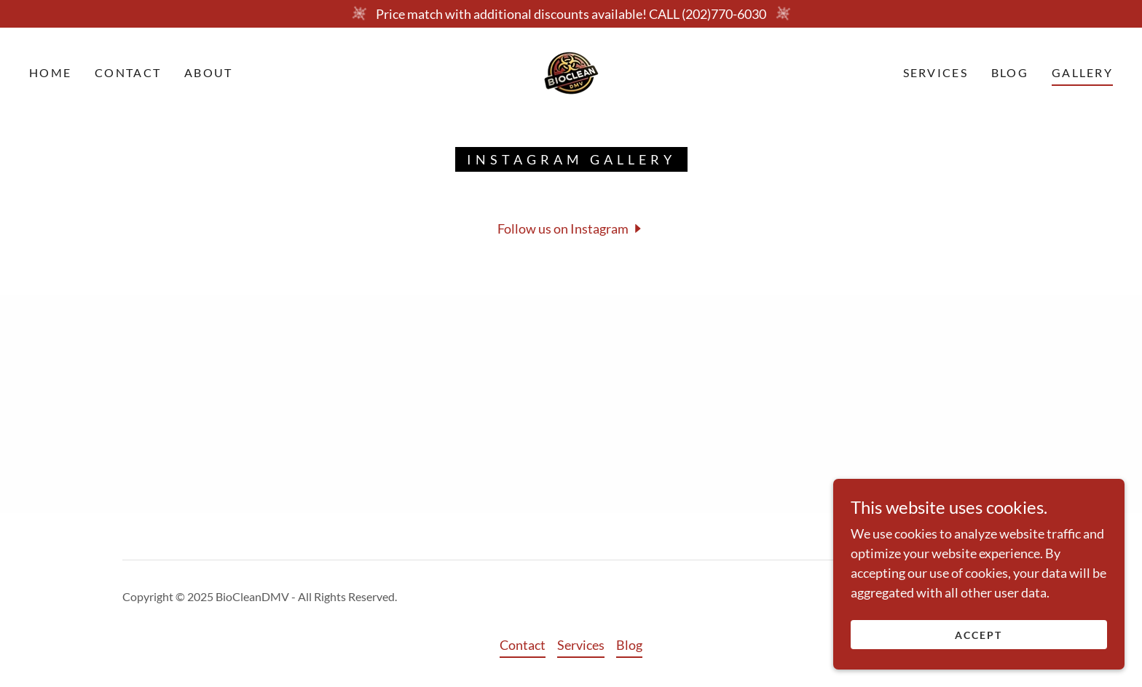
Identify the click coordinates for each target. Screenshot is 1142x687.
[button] (571, 228)
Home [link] (50, 72)
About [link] (208, 72)
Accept (978, 635)
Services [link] (935, 72)
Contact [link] (128, 72)
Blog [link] (1009, 72)
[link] (571, 71)
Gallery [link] (1082, 72)
